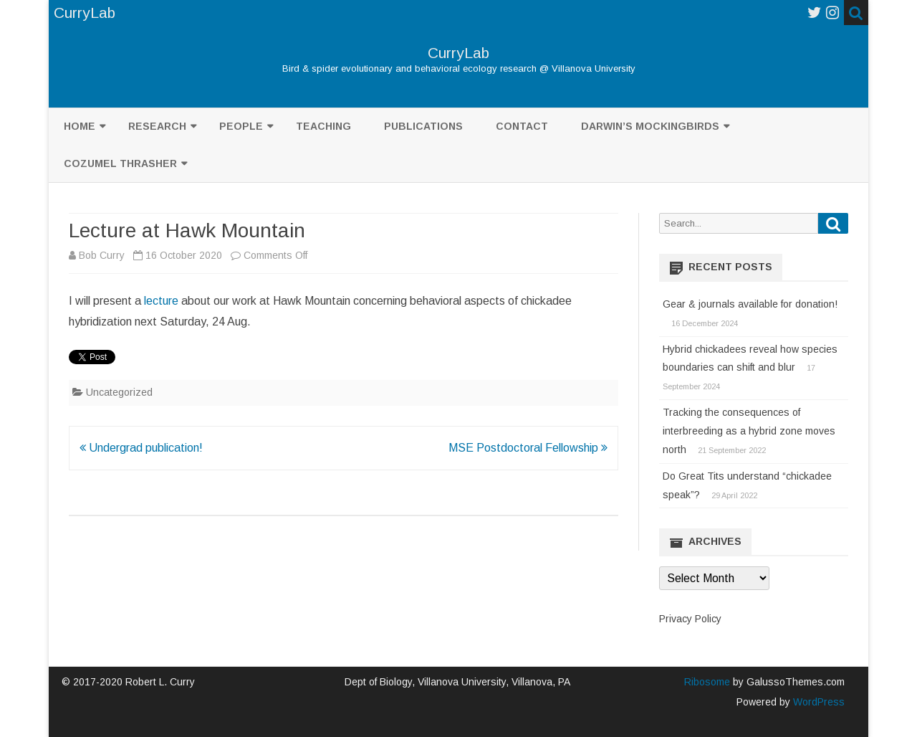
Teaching (323, 126)
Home (79, 126)
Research (157, 126)
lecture (161, 301)
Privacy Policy (690, 618)
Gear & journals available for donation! (750, 304)
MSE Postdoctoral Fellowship (528, 448)
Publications (423, 126)
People (241, 126)
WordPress (817, 702)
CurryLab (458, 52)
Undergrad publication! (141, 448)
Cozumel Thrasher (120, 163)
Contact (522, 126)
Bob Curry (102, 255)
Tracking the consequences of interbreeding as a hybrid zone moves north (749, 430)
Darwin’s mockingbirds (650, 126)
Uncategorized (119, 392)
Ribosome (707, 682)
